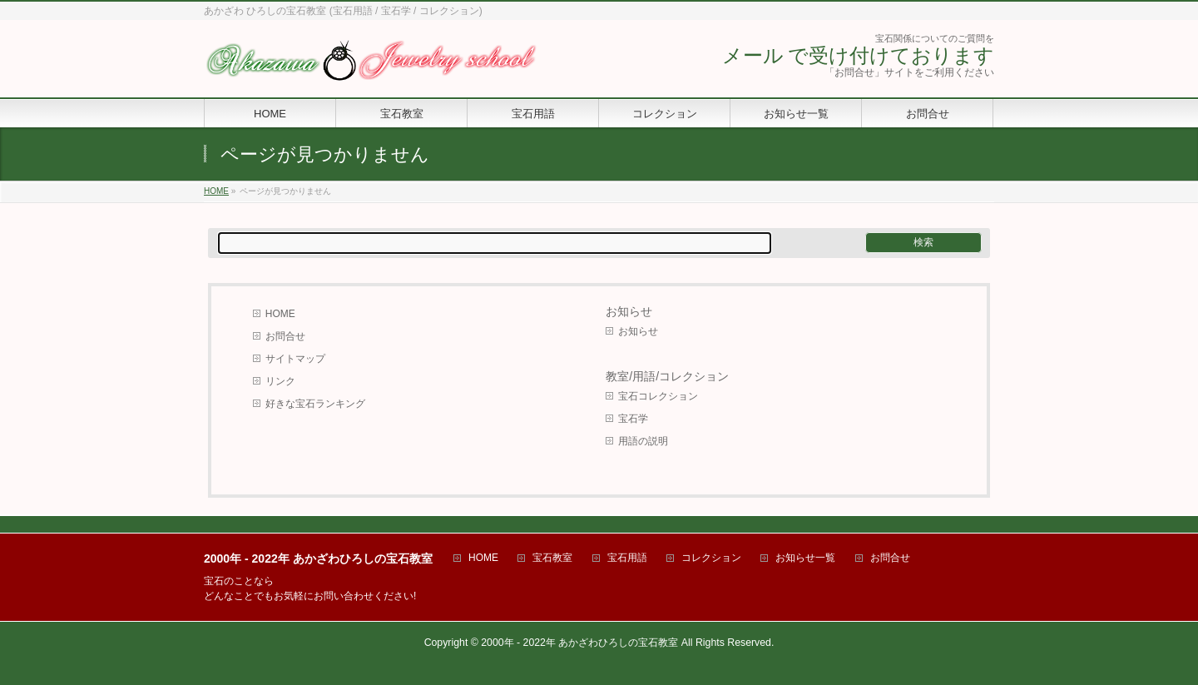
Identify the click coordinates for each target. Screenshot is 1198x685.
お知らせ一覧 (805, 558)
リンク (280, 381)
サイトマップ (295, 359)
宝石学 (633, 418)
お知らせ (629, 311)
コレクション (711, 558)
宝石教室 (552, 558)
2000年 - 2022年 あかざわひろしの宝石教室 (579, 642)
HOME (280, 314)
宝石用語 (627, 558)
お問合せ (285, 336)
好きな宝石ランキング (315, 404)
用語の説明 (643, 441)
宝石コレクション (658, 396)
